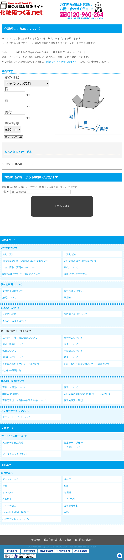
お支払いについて (10, 307)
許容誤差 (12, 124)
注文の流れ (8, 254)
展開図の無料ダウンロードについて (21, 364)
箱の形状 (12, 77)
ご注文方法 (70, 254)
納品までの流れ (10, 393)
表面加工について (73, 350)
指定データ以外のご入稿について (73, 445)
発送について (71, 387)
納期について (9, 297)
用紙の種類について (12, 344)
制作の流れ (7, 473)
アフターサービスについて (15, 411)
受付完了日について (12, 291)
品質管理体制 (71, 505)
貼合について (71, 344)
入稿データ (7, 428)
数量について (71, 357)
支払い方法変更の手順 (14, 320)
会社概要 (35, 539)
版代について (71, 267)
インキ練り (8, 492)
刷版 (66, 486)
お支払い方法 (9, 314)
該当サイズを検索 (13, 137)
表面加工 (7, 499)
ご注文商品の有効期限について (80, 261)
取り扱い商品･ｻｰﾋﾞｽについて (16, 331)
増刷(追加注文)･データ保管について (21, 274)
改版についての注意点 (75, 274)
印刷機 (67, 492)
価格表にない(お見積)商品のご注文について (25, 261)
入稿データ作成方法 (12, 442)
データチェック (10, 479)
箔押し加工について (12, 357)
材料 (66, 512)
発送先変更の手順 (73, 400)
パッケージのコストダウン (16, 518)
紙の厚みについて (73, 337)
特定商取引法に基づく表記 (57, 539)
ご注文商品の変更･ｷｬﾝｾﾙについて (20, 267)
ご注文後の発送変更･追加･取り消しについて (87, 393)
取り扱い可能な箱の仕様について (19, 337)
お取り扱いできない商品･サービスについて (87, 364)
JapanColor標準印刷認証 (15, 512)
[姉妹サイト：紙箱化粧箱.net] (61, 61)
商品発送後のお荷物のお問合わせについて (24, 400)
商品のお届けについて (12, 381)
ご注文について (9, 248)
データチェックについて (15, 454)
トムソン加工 (71, 499)
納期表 (67, 297)
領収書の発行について (75, 314)
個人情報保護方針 (84, 539)
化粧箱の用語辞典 (11, 370)
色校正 (67, 479)
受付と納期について (11, 284)
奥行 (8, 112)
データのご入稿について (14, 436)
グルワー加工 (9, 505)
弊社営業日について (74, 291)
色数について (9, 350)
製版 (4, 486)
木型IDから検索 (62, 206)
